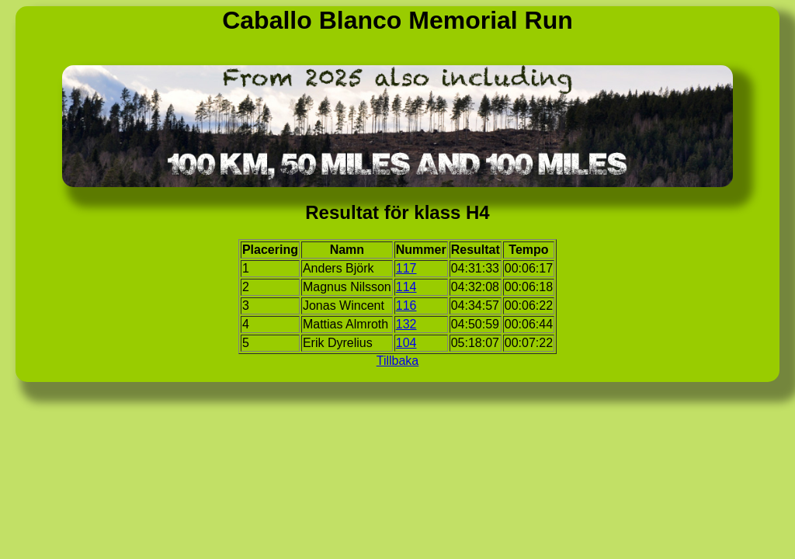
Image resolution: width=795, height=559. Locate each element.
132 (406, 324)
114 (406, 286)
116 (406, 305)
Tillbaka (398, 360)
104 (406, 342)
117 (406, 268)
